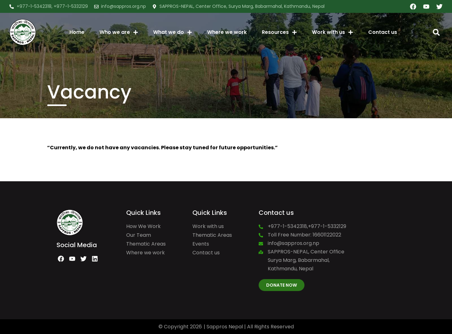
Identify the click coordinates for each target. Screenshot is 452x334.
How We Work (143, 226)
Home (76, 32)
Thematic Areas (146, 243)
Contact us (382, 32)
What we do (172, 32)
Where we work (227, 32)
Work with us (332, 32)
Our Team (138, 235)
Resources (279, 32)
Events (200, 243)
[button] (436, 32)
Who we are (119, 32)
